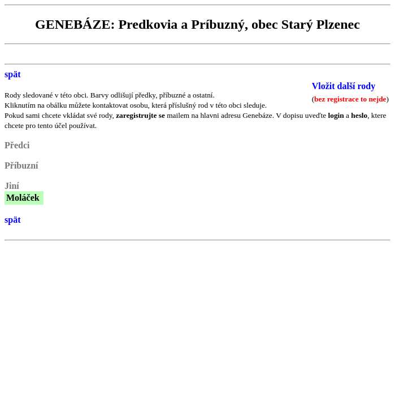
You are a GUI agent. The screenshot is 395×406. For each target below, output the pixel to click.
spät (12, 74)
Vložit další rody (344, 86)
